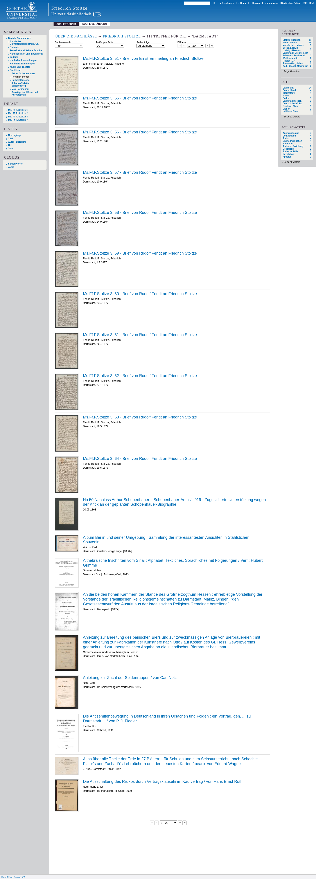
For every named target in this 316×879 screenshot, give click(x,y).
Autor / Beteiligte (17, 142)
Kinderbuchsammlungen (23, 60)
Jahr (10, 148)
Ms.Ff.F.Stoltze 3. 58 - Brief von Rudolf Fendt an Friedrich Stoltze (140, 212)
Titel (10, 138)
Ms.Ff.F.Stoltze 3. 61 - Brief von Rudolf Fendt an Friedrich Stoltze (140, 335)
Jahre (11, 167)
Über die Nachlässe (76, 36)
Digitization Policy (290, 3)
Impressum (272, 3)
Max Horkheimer (20, 89)
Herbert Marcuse (21, 80)
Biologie (14, 47)
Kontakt (256, 3)
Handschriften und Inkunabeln (26, 54)
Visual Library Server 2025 (13, 877)
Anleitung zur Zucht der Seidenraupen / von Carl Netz (130, 677)
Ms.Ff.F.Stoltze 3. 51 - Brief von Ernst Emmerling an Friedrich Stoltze (143, 58)
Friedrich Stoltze (20, 77)
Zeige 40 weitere (292, 71)
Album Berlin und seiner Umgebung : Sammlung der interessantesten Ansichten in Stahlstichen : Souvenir (167, 539)
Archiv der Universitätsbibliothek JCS (24, 42)
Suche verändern (94, 24)
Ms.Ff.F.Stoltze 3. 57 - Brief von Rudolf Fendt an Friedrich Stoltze (140, 172)
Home (243, 3)
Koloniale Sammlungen (22, 63)
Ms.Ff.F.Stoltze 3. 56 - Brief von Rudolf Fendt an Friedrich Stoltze (140, 132)
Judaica (14, 57)
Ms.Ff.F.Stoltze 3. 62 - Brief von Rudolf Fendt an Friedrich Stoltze (140, 376)
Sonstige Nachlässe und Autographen (25, 93)
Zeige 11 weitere (292, 116)
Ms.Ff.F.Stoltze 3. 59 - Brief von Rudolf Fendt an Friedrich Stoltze (140, 253)
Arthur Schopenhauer (23, 73)
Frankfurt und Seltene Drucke (26, 50)
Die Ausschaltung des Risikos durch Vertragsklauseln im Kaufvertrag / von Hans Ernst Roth (162, 781)
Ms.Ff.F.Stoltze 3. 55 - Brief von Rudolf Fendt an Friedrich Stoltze (140, 98)
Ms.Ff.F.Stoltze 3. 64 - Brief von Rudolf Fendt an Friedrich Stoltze (140, 458)
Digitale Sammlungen (19, 38)
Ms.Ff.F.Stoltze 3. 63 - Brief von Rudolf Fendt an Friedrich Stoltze (140, 417)
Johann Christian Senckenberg (21, 84)
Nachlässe (15, 70)
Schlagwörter (15, 164)
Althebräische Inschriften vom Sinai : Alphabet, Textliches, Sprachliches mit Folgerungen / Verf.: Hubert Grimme (173, 562)
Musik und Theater (20, 67)
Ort (10, 145)
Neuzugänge (15, 135)
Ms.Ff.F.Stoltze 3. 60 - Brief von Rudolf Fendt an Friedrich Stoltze (140, 294)
